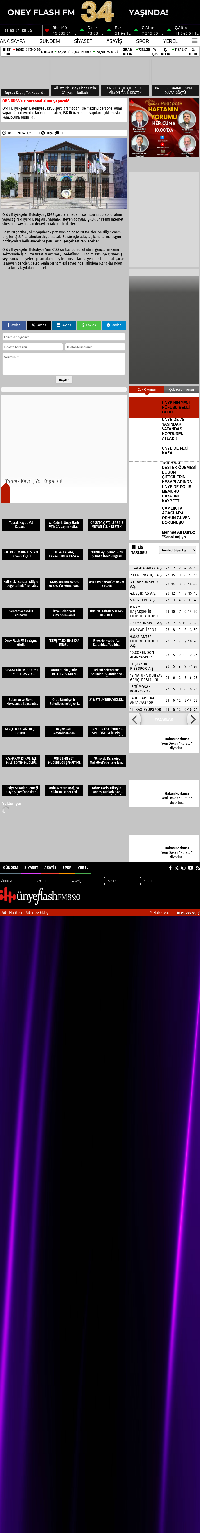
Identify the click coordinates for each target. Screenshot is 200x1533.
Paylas (13, 325)
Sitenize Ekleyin (39, 912)
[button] (135, 719)
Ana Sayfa (12, 41)
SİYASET (83, 41)
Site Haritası (12, 912)
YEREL (170, 41)
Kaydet (64, 379)
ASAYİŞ (114, 41)
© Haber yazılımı (175, 912)
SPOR (142, 41)
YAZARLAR (164, 719)
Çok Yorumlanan (181, 389)
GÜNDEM (49, 41)
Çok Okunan (147, 389)
